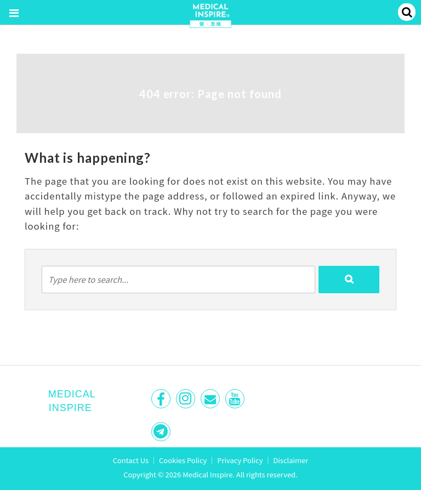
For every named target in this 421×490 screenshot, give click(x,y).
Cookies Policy (183, 460)
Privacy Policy (240, 460)
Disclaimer (290, 460)
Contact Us (131, 460)
